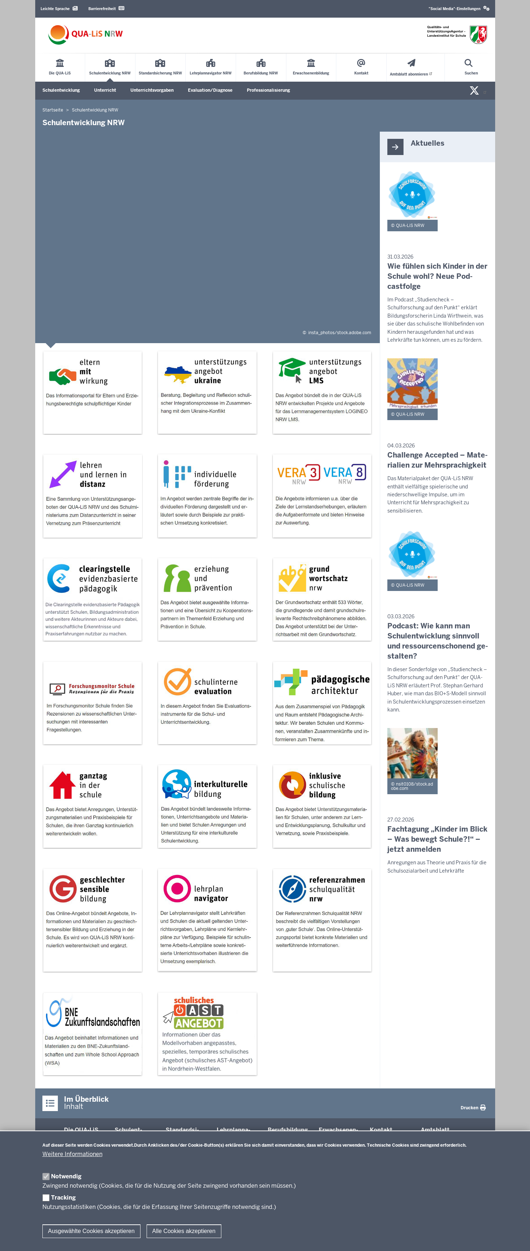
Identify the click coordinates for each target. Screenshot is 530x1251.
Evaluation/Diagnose (210, 90)
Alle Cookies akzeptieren (184, 1231)
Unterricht (105, 90)
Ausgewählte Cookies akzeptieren (91, 1231)
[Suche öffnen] (471, 68)
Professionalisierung (268, 90)
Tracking (63, 1197)
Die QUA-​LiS (81, 1130)
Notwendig (66, 1176)
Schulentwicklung (61, 90)
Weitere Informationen (72, 1154)
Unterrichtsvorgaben (152, 90)
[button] (459, 9)
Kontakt (381, 1130)
